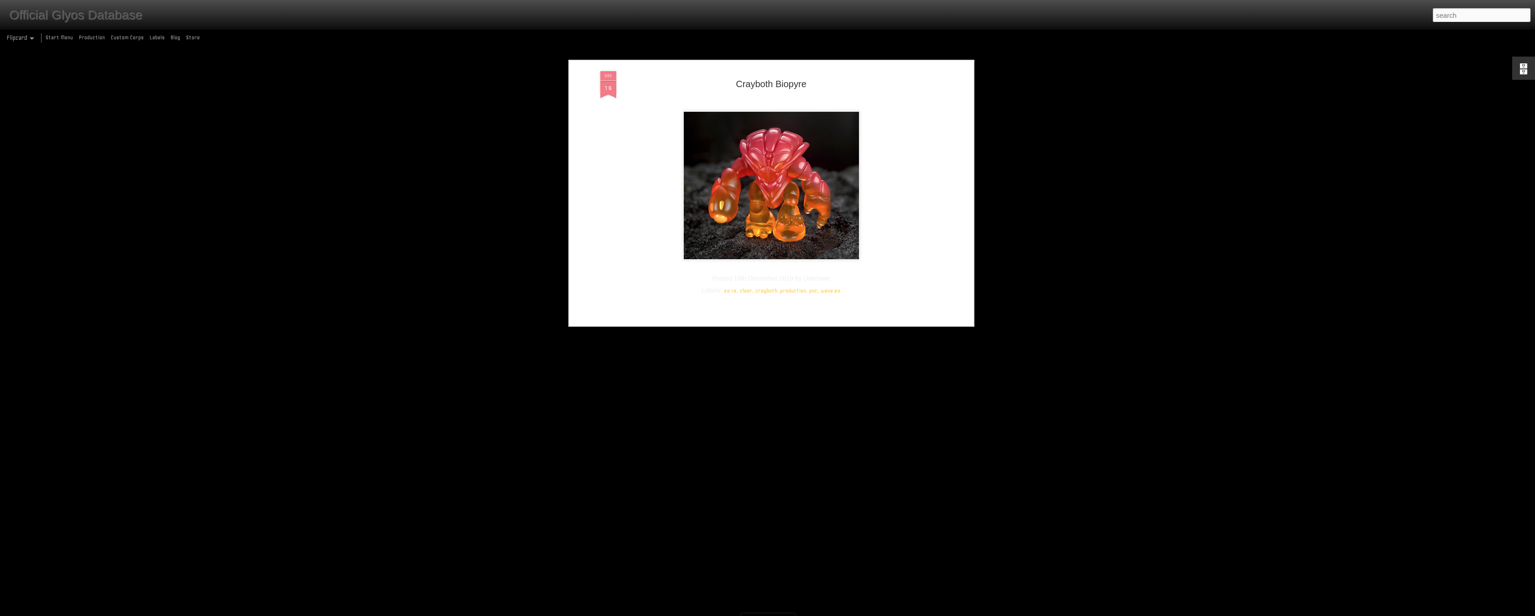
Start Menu (59, 37)
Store (193, 37)
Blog (175, 37)
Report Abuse (833, 610)
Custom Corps (127, 37)
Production (92, 37)
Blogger (807, 610)
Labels (157, 37)
